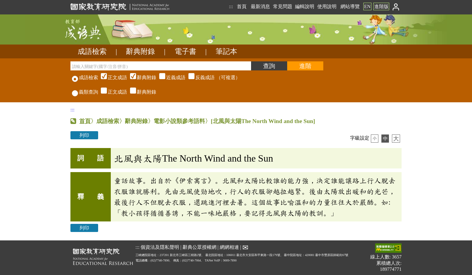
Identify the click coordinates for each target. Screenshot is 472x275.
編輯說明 (304, 6)
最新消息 (260, 6)
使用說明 (327, 6)
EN (367, 6)
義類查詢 (85, 91)
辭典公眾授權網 (199, 247)
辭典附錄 (140, 51)
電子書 (185, 51)
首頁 (242, 6)
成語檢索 (92, 51)
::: (231, 6)
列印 (84, 135)
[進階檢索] (305, 65)
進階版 (381, 6)
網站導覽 (350, 6)
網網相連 (229, 247)
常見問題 (282, 6)
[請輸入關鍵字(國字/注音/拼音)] (160, 65)
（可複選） (169, 77)
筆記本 (226, 51)
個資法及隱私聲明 (160, 247)
